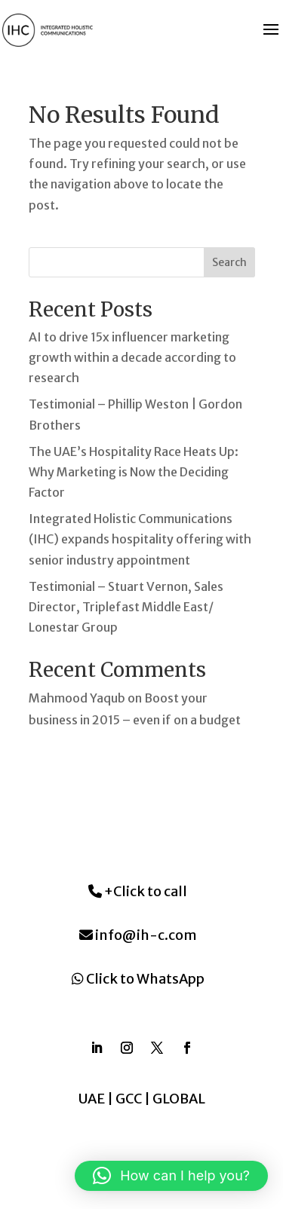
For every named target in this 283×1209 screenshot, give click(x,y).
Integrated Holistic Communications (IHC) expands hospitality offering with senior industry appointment (140, 539)
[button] (171, 1176)
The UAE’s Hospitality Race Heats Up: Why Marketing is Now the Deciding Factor (133, 472)
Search (229, 262)
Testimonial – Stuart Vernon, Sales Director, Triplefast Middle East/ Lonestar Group (126, 607)
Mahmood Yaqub (77, 698)
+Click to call (137, 891)
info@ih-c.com (138, 935)
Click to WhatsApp (138, 978)
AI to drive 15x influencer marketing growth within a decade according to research (132, 357)
